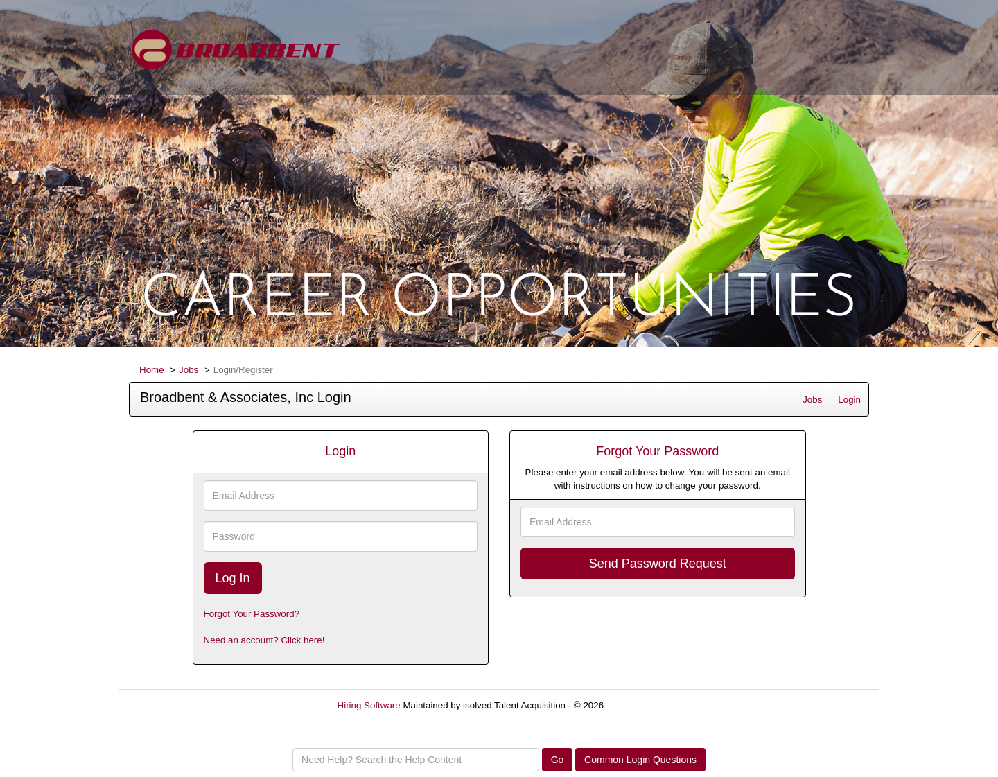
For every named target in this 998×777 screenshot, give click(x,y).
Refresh (645, 705)
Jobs (188, 370)
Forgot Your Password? (252, 614)
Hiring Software (369, 705)
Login (849, 399)
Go (557, 759)
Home (151, 370)
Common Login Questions (640, 759)
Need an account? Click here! (264, 640)
